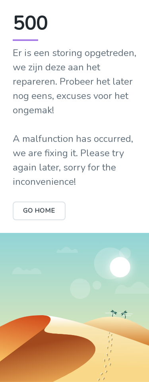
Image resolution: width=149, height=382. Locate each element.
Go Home (39, 210)
